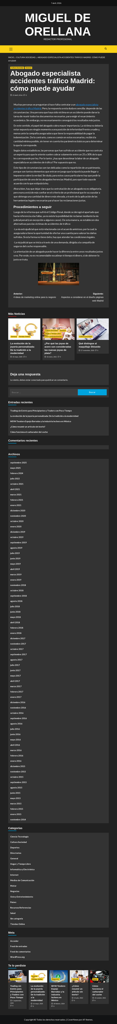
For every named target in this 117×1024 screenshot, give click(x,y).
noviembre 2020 (18, 516)
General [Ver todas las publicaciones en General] (28, 68)
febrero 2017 (16, 691)
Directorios (15, 853)
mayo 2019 (15, 564)
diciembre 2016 (17, 702)
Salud (12, 913)
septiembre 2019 (18, 542)
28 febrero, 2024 (59, 1003)
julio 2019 (15, 553)
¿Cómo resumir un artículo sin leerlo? (27, 426)
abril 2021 (15, 489)
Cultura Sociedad (18, 842)
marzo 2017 (15, 686)
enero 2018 (15, 633)
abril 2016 (15, 745)
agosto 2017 (16, 659)
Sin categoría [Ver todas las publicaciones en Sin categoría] (16, 979)
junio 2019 (15, 558)
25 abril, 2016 (17, 95)
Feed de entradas (18, 946)
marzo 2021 (15, 494)
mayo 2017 (15, 675)
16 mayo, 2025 (17, 357)
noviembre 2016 (18, 707)
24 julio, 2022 (78, 998)
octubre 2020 (16, 521)
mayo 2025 (15, 468)
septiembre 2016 (18, 718)
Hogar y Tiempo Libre (20, 864)
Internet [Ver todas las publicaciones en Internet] (75, 979)
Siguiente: (81, 298)
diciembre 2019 (17, 532)
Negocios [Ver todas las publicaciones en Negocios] (55, 979)
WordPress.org (17, 957)
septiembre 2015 (18, 782)
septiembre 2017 (18, 654)
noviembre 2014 (18, 819)
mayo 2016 (15, 739)
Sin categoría (16, 918)
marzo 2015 (15, 803)
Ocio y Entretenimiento (21, 896)
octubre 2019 (16, 537)
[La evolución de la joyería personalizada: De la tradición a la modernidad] (24, 329)
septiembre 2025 (18, 462)
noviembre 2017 (18, 643)
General (14, 858)
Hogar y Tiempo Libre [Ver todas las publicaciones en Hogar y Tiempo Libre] (53, 333)
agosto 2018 (16, 601)
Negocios (14, 891)
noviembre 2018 (18, 585)
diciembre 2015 (17, 766)
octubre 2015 (16, 777)
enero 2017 (15, 697)
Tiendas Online (17, 924)
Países (13, 902)
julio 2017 (15, 665)
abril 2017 (15, 681)
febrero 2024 (16, 473)
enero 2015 (15, 814)
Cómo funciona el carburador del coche (29, 432)
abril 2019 (15, 569)
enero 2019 (15, 580)
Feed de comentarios (20, 951)
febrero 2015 (16, 809)
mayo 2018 (15, 617)
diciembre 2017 (17, 638)
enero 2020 (15, 526)
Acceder (14, 941)
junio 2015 (15, 793)
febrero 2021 (16, 500)
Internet (14, 875)
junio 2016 (15, 734)
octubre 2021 (16, 484)
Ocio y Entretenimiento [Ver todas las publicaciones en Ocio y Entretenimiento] (53, 336)
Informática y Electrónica (22, 869)
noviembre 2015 (18, 771)
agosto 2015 (16, 787)
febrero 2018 (16, 627)
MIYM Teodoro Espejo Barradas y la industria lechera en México (40, 421)
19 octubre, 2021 (100, 998)
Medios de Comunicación (22, 880)
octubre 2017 (16, 649)
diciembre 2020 (17, 510)
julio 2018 (15, 606)
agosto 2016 (16, 723)
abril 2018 (15, 622)
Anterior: (36, 296)
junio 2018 (15, 611)
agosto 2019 (16, 548)
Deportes (14, 847)
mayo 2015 (15, 798)
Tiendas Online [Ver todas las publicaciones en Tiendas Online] (24, 336)
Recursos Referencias (20, 907)
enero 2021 (15, 505)
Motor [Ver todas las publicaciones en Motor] (95, 979)
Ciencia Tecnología (19, 836)
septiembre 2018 (18, 596)
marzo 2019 (15, 574)
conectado (36, 380)
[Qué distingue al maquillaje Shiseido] (93, 329)
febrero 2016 (16, 755)
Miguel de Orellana (58, 23)
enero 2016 (15, 761)
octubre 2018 (16, 590)
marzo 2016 (15, 750)
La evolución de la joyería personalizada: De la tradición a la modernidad (44, 416)
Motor (13, 886)
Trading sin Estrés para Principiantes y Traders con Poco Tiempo (41, 410)
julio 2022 (15, 478)
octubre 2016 (16, 713)
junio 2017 (15, 670)
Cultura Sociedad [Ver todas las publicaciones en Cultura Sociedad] (17, 68)
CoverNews (72, 1019)
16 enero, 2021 (52, 357)
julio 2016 (15, 729)
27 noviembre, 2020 (87, 350)
